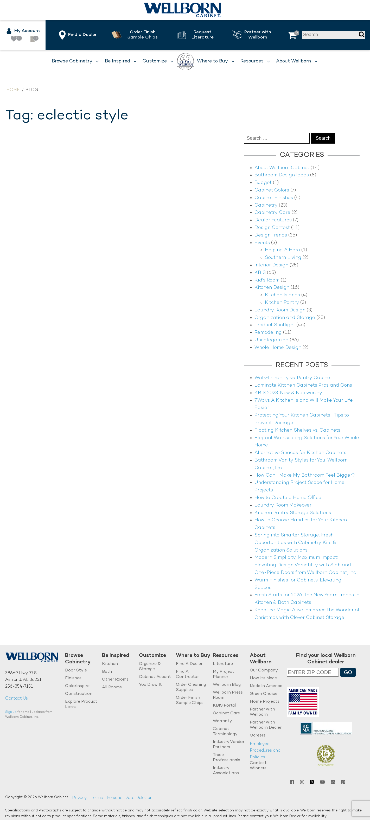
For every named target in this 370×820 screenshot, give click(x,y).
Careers (257, 735)
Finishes (73, 678)
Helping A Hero (282, 250)
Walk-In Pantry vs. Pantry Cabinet (293, 377)
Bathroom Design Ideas (281, 175)
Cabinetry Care (272, 212)
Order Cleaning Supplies (191, 687)
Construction (78, 693)
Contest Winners (258, 766)
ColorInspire (77, 686)
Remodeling (268, 332)
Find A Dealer (189, 664)
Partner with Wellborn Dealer (266, 725)
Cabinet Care (226, 713)
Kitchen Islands (282, 295)
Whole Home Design (277, 347)
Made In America (266, 686)
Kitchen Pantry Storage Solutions (292, 512)
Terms (97, 798)
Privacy (79, 798)
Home (13, 90)
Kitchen (110, 664)
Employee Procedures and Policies (265, 750)
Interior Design (271, 265)
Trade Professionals (226, 757)
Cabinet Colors (271, 190)
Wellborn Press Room (228, 695)
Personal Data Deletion (129, 798)
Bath (107, 672)
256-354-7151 (19, 686)
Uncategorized (271, 340)
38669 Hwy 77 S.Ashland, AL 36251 (23, 676)
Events (262, 242)
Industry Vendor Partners (228, 744)
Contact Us (16, 698)
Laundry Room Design (279, 310)
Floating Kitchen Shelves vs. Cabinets (297, 430)
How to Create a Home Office (287, 497)
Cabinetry (266, 205)
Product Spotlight (274, 325)
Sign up (11, 712)
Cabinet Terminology (225, 731)
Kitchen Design (271, 287)
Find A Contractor (187, 674)
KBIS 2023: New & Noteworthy (288, 392)
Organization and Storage (284, 317)
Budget (263, 182)
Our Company (264, 670)
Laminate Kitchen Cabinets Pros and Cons (303, 385)
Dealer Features (273, 220)
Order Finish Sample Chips (189, 700)
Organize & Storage (150, 666)
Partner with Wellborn (262, 712)
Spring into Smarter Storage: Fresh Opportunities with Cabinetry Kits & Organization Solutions (295, 543)
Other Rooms (115, 679)
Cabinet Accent (155, 677)
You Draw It (150, 685)
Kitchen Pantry (282, 302)
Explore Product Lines (81, 704)
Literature (223, 664)
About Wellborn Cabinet (281, 167)
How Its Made (263, 678)
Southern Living (283, 257)
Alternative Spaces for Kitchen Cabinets (300, 452)
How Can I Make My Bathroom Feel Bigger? (304, 475)
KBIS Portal (224, 705)
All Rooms (112, 687)
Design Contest (272, 227)
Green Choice (263, 693)
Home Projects (264, 701)
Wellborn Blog (227, 685)
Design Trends (270, 235)
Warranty (222, 721)
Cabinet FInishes (273, 197)
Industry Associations (226, 770)
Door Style (76, 670)
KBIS (260, 272)
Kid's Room (266, 280)
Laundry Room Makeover (282, 505)
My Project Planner (223, 674)
